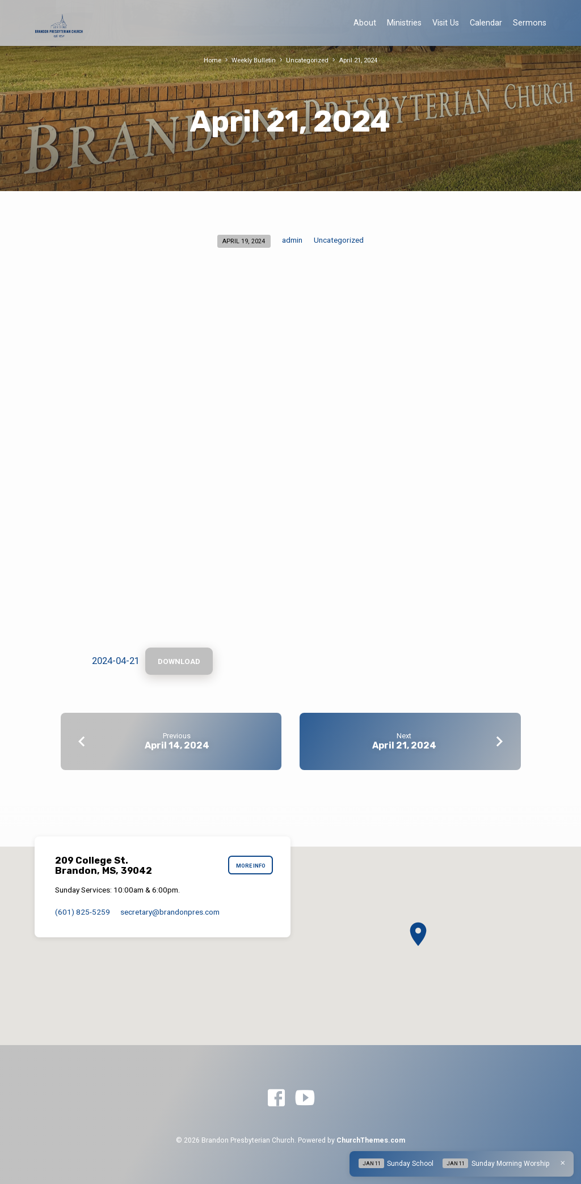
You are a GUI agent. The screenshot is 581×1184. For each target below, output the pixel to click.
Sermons (529, 23)
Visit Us (445, 23)
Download (179, 661)
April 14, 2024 (177, 745)
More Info (251, 865)
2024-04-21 (116, 661)
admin (292, 239)
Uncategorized (307, 60)
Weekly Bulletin (253, 60)
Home (212, 60)
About (364, 23)
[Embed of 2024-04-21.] (290, 457)
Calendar (486, 23)
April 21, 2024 (358, 60)
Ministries (404, 23)
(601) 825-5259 (82, 911)
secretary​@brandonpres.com (170, 911)
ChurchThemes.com (370, 1140)
